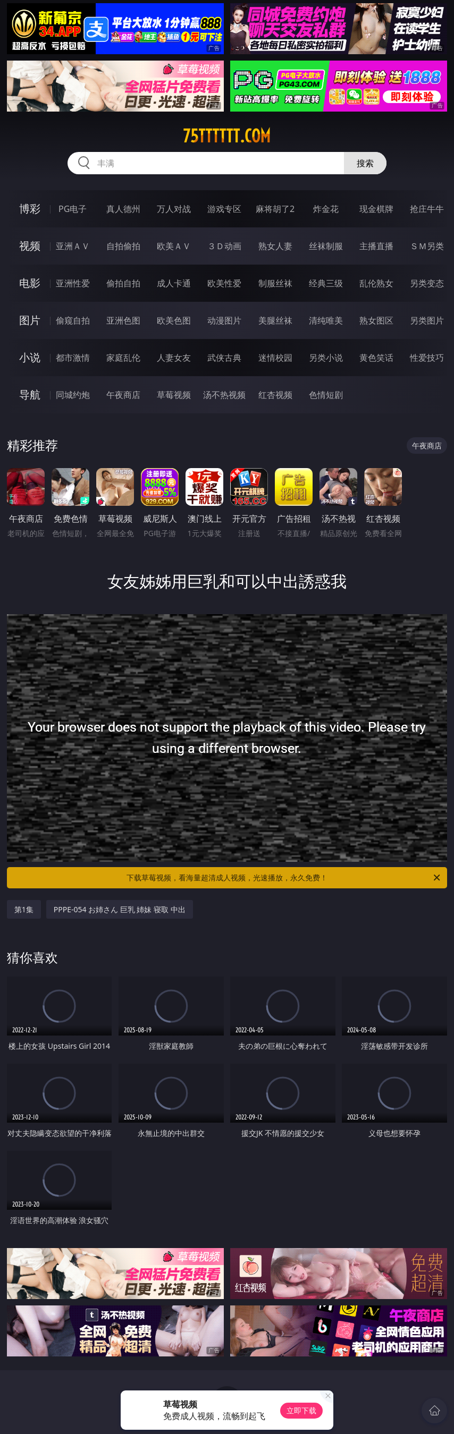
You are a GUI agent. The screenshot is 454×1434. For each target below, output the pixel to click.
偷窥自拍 (73, 320)
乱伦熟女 (376, 283)
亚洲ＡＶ (73, 246)
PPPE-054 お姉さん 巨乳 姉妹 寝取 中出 (120, 909)
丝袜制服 (326, 246)
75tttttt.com (227, 136)
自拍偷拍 (123, 246)
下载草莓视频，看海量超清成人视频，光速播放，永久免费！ (284, 877)
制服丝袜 (275, 283)
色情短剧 (326, 395)
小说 (29, 357)
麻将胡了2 (275, 209)
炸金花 (326, 209)
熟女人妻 (275, 246)
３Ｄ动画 (224, 246)
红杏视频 (275, 395)
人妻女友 (174, 357)
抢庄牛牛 (427, 209)
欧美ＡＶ (174, 246)
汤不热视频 (224, 395)
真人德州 (123, 209)
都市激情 (73, 357)
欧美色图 (174, 320)
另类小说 (326, 357)
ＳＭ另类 (427, 246)
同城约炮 (73, 395)
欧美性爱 (224, 283)
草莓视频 (174, 395)
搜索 (365, 163)
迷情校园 (275, 357)
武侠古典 (224, 357)
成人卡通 (174, 283)
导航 (29, 394)
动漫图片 (224, 320)
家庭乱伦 (123, 357)
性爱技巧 (427, 357)
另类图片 (427, 320)
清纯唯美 (326, 320)
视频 (29, 246)
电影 (29, 283)
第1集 (23, 909)
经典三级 (326, 283)
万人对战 (174, 209)
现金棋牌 (376, 209)
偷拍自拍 (123, 283)
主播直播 (376, 246)
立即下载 (301, 1410)
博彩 (29, 208)
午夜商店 (123, 395)
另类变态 (427, 283)
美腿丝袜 (275, 320)
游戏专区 (224, 209)
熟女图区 (376, 320)
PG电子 (72, 209)
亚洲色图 (123, 320)
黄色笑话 (376, 357)
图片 (29, 320)
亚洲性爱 (73, 283)
